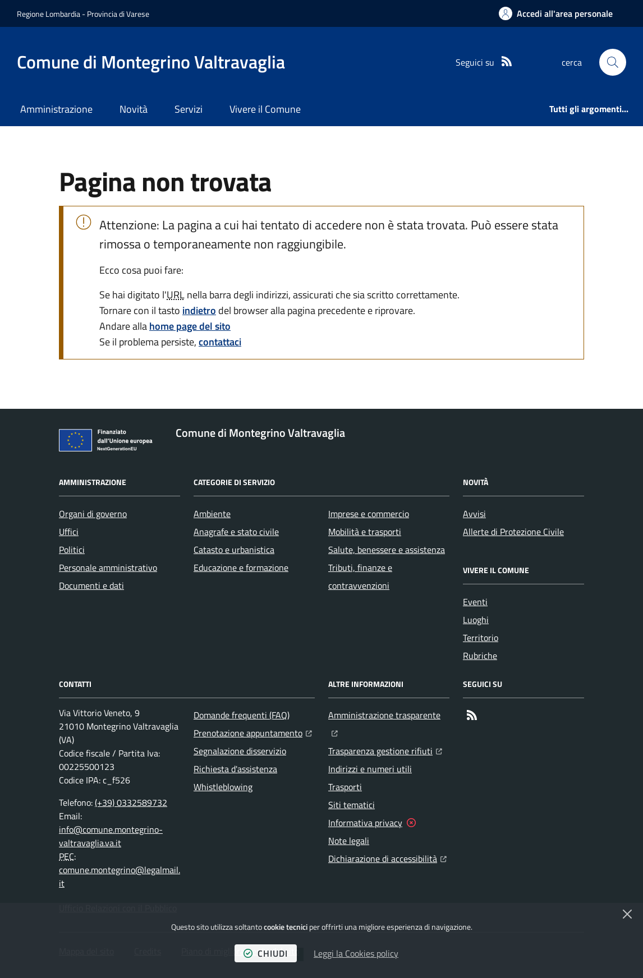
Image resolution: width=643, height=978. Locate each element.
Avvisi (474, 513)
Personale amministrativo (108, 567)
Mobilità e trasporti (364, 531)
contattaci (220, 341)
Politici (72, 549)
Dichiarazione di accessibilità (387, 857)
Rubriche (480, 655)
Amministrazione (56, 109)
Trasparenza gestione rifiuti (385, 750)
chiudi (266, 953)
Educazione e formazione (241, 567)
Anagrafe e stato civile (236, 531)
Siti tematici (351, 804)
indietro (199, 310)
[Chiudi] (627, 914)
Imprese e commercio (368, 513)
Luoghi (476, 619)
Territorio (480, 637)
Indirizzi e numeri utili (370, 769)
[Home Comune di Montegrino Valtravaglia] (151, 62)
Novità (134, 109)
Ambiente (212, 513)
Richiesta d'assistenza (235, 769)
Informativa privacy (365, 822)
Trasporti (345, 787)
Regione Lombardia (48, 14)
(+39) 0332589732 (131, 802)
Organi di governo (93, 513)
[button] (612, 62)
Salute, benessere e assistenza (386, 549)
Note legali (348, 840)
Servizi (188, 109)
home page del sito (190, 326)
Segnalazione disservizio (240, 751)
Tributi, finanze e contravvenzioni (360, 576)
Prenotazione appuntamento (253, 732)
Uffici (69, 531)
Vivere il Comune (265, 109)
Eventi (475, 601)
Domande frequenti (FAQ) (242, 715)
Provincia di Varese (118, 14)
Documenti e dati (91, 585)
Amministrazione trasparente (388, 714)
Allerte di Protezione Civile (513, 531)
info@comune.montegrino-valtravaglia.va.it (111, 836)
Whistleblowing (223, 787)
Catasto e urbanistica (234, 549)
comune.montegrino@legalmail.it (119, 876)
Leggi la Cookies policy (356, 953)
